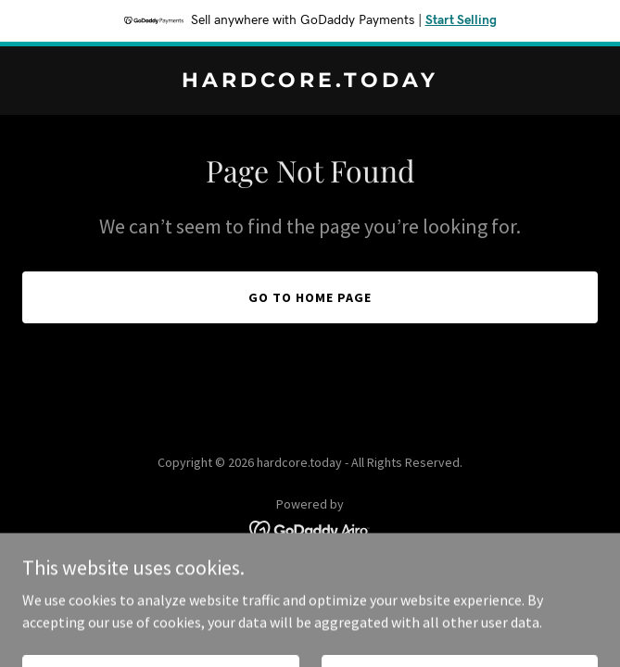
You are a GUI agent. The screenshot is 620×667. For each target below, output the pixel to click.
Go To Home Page (310, 297)
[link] (310, 81)
